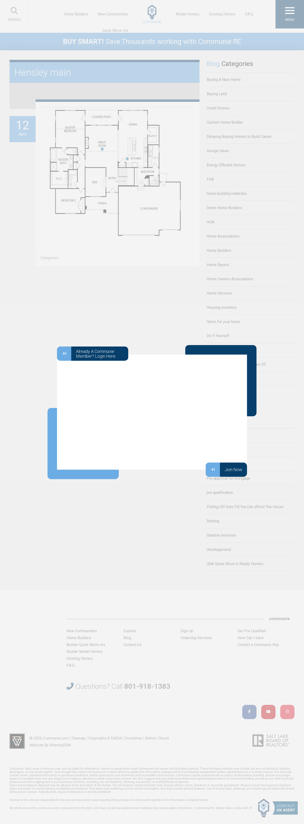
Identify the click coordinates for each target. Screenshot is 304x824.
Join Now (224, 470)
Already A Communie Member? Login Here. (86, 353)
